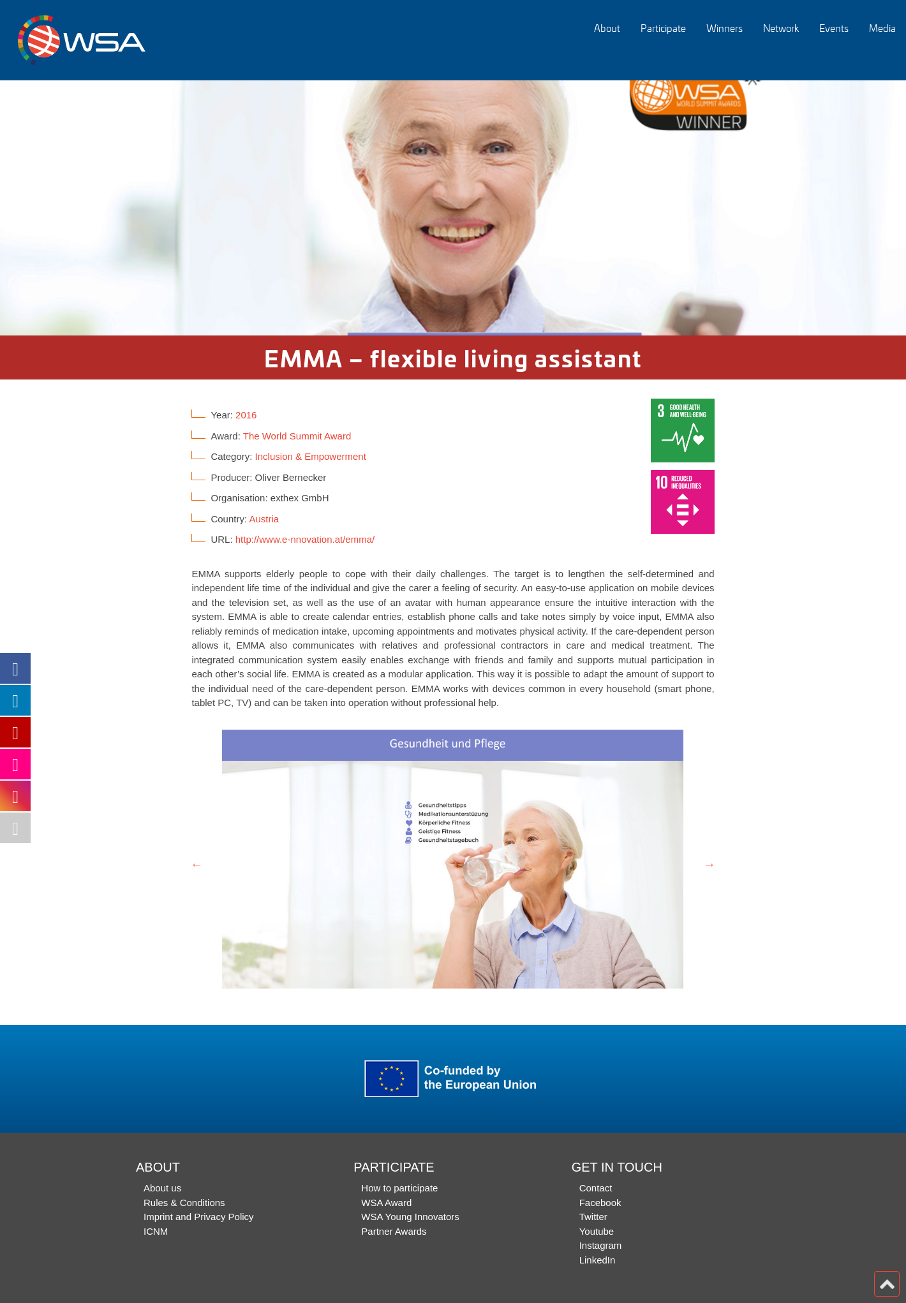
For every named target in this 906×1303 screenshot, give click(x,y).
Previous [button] (196, 864)
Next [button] (709, 864)
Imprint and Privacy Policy (199, 1216)
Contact (596, 1187)
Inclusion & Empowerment (310, 456)
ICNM (156, 1231)
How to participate (399, 1187)
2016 (245, 414)
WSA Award (386, 1202)
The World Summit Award (297, 436)
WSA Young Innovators (410, 1216)
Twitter (593, 1216)
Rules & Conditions (184, 1202)
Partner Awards (393, 1231)
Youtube (596, 1231)
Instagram (600, 1245)
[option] (453, 207)
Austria (264, 518)
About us (162, 1187)
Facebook (600, 1202)
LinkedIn (597, 1260)
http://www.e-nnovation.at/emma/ (305, 539)
